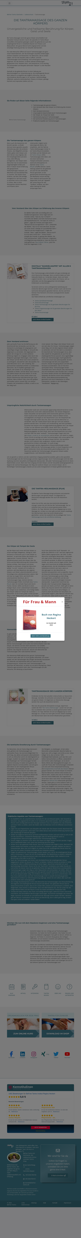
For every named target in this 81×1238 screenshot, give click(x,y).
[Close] (62, 601)
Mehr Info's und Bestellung (40, 636)
